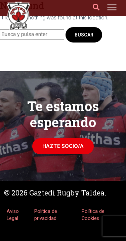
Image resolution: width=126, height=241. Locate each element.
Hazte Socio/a (63, 146)
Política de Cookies (93, 215)
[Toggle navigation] (112, 8)
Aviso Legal (13, 215)
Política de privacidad (45, 215)
